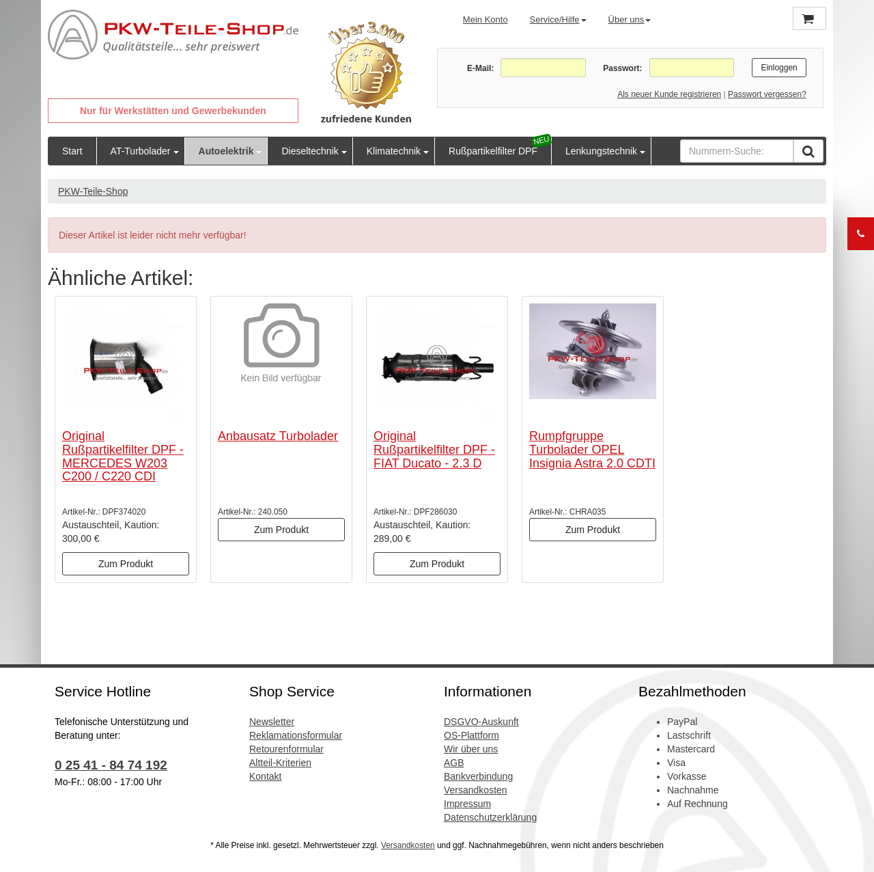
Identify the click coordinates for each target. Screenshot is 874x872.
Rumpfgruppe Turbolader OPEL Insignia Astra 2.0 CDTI (592, 449)
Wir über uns (471, 749)
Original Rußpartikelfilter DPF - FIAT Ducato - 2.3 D (434, 449)
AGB (454, 762)
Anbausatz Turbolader (278, 436)
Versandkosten (475, 790)
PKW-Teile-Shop (93, 191)
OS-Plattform (471, 735)
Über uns (629, 19)
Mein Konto (485, 19)
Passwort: (622, 68)
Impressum (467, 803)
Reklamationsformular (295, 735)
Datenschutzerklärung (490, 817)
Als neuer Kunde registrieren (669, 94)
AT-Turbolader (141, 151)
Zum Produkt (125, 563)
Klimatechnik (394, 151)
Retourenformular (286, 749)
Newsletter (271, 721)
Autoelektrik (226, 151)
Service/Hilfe (558, 19)
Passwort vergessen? (767, 94)
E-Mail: (480, 68)
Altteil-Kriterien (280, 762)
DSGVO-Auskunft (481, 721)
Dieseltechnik (309, 151)
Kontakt (265, 776)
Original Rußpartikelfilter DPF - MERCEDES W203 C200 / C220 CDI (123, 456)
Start (72, 151)
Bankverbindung (478, 776)
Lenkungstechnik (601, 151)
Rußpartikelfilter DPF (493, 151)
